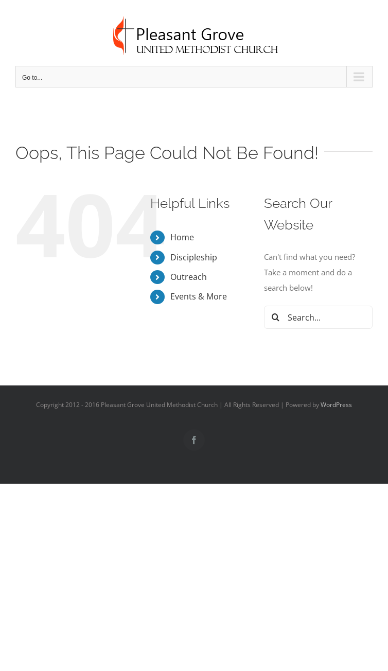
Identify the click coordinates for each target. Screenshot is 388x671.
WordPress (336, 404)
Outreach (188, 276)
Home (182, 237)
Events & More (198, 296)
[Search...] (318, 317)
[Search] (275, 317)
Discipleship (193, 257)
